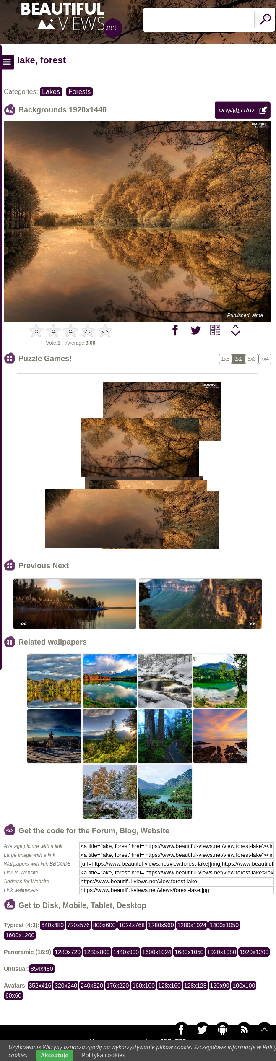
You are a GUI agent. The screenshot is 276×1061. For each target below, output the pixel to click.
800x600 (104, 925)
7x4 (265, 359)
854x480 (42, 968)
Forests (79, 91)
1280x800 (97, 952)
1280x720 (68, 952)
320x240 (66, 985)
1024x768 (132, 925)
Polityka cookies (103, 1055)
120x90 (219, 985)
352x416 (40, 985)
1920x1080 (221, 952)
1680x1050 (188, 952)
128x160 (169, 985)
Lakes (51, 91)
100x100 (243, 985)
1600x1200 (19, 935)
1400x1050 (224, 925)
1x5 (225, 359)
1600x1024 (156, 952)
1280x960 (161, 925)
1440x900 (126, 952)
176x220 (118, 985)
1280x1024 (191, 925)
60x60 (13, 995)
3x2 (238, 359)
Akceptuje (54, 1055)
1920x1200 (254, 952)
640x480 (52, 925)
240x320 (92, 985)
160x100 (143, 985)
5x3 (251, 359)
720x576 (78, 925)
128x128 (195, 985)
